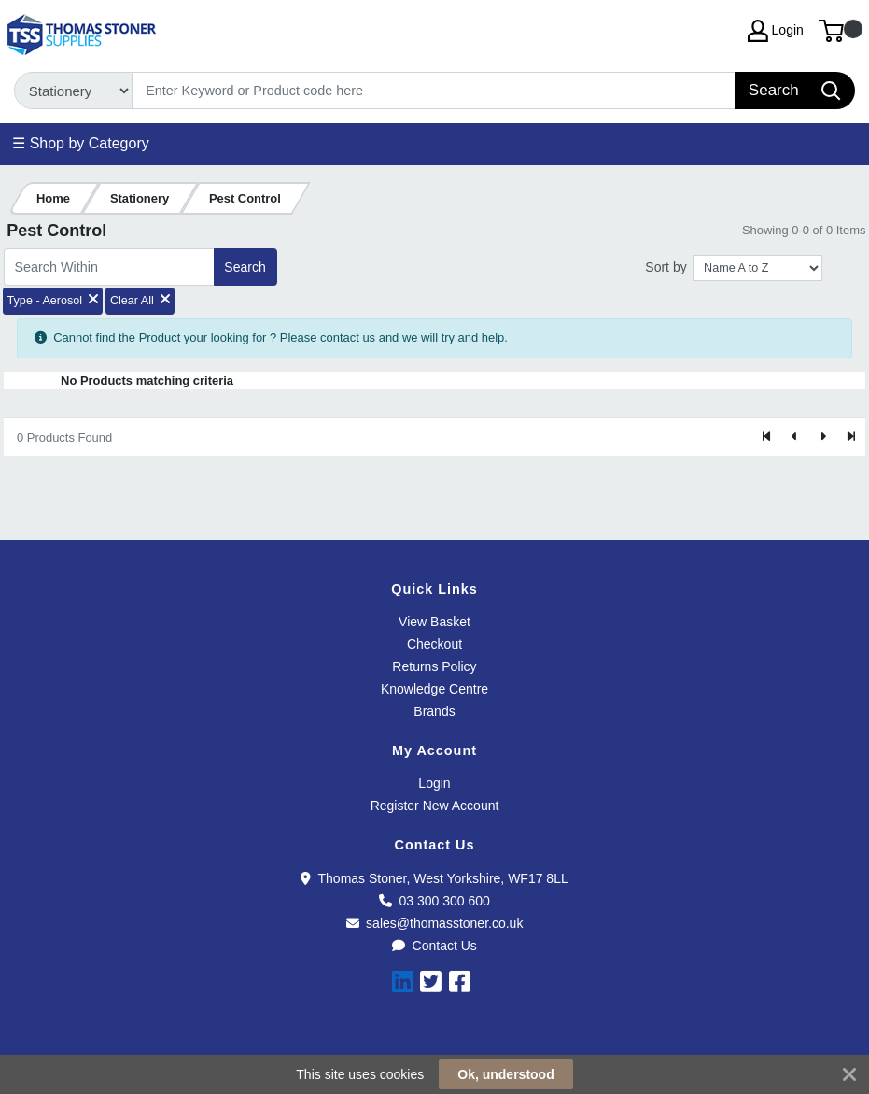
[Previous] (795, 437)
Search (244, 266)
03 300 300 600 (434, 900)
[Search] (434, 90)
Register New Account (435, 805)
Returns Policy (434, 666)
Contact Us (434, 945)
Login (434, 783)
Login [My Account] (776, 31)
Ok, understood (505, 1074)
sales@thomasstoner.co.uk (435, 923)
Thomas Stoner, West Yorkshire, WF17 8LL (434, 878)
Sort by (665, 266)
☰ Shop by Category (80, 143)
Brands (434, 711)
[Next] (822, 437)
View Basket (434, 621)
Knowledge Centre (434, 688)
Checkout (434, 644)
